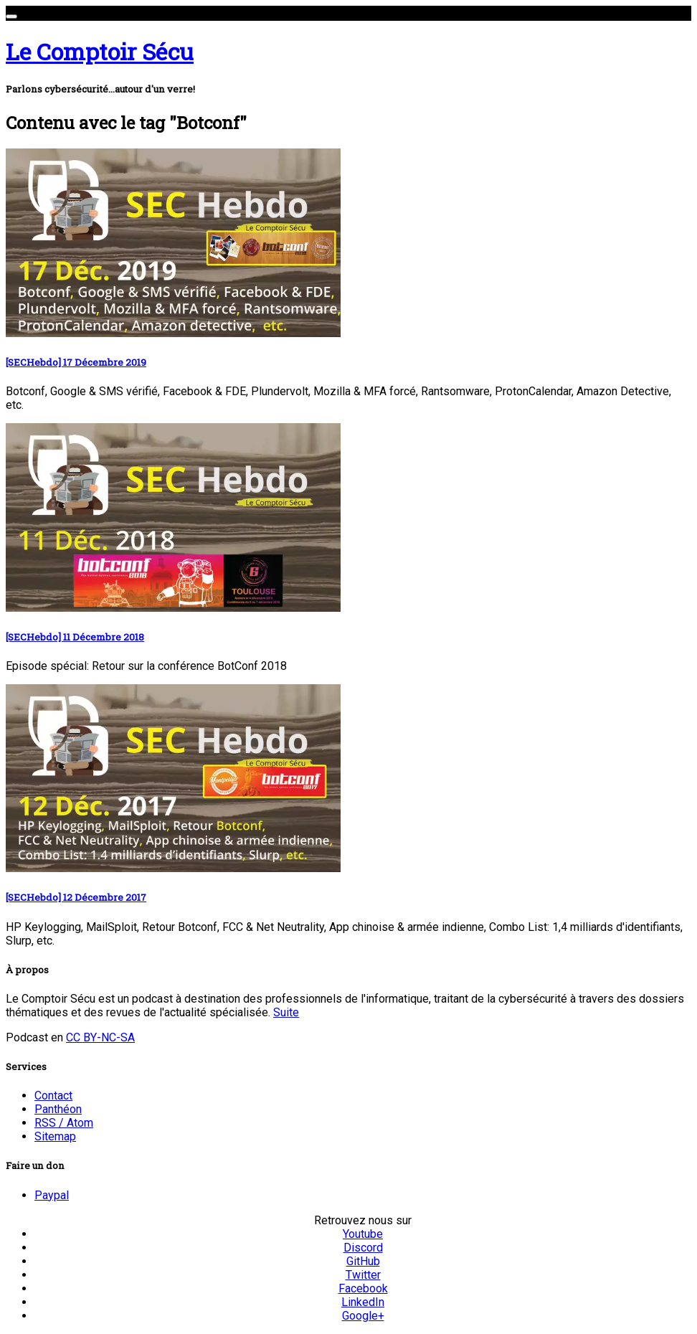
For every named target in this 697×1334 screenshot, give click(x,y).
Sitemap (55, 1136)
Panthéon (58, 1109)
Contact (53, 1095)
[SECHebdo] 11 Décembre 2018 (75, 636)
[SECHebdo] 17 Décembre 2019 (76, 362)
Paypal (51, 1195)
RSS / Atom (63, 1123)
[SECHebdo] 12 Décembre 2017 (76, 897)
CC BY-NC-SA (100, 1037)
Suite (286, 1012)
